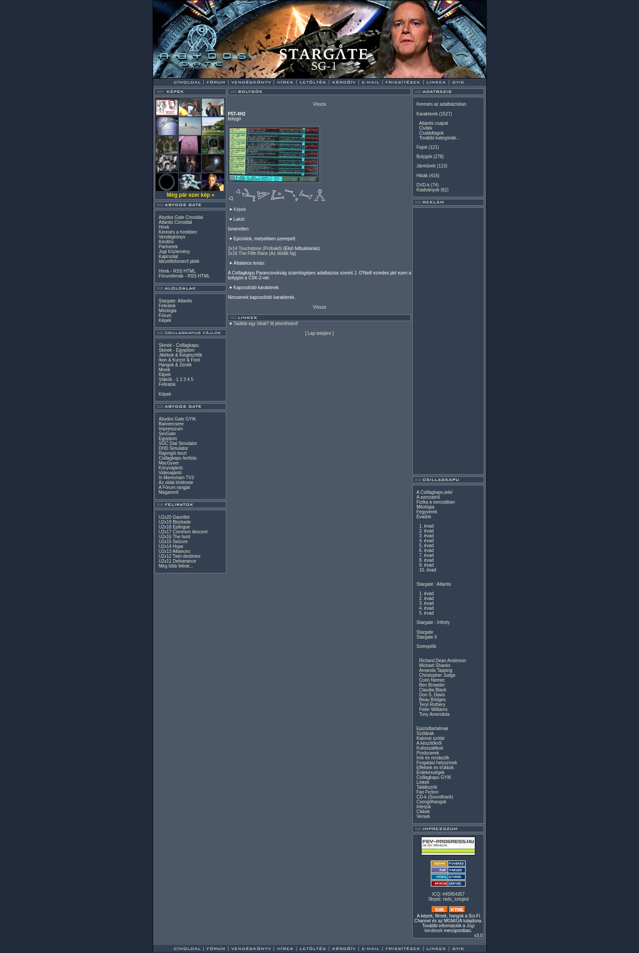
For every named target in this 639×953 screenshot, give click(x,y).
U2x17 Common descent (182, 531)
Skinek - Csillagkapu (178, 345)
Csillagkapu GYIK (433, 777)
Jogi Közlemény (174, 251)
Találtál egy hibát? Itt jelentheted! (265, 323)
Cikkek (423, 811)
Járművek (425, 165)
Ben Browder (432, 685)
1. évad (426, 526)
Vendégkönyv (171, 236)
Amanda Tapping (435, 670)
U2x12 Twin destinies (179, 556)
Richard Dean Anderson (442, 660)
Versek (423, 816)
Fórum (164, 315)
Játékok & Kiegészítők (180, 355)
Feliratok (166, 305)
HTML (190, 271)
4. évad (426, 540)
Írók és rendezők (432, 757)
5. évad (426, 545)
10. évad (427, 570)
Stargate (424, 632)
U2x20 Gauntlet (173, 517)
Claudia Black (432, 689)
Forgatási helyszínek (436, 762)
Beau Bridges (432, 699)
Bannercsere (171, 423)
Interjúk (423, 806)
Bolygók (424, 156)
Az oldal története (175, 482)
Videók (165, 379)
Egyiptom (167, 438)
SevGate (167, 433)
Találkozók (426, 787)
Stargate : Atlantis (433, 584)
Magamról (168, 492)
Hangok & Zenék (175, 364)
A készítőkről (429, 743)
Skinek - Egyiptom (176, 350)
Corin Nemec (432, 680)
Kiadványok (427, 189)
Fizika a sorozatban (435, 502)
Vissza (319, 104)
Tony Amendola (434, 714)
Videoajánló (169, 472)
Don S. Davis (432, 694)
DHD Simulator (173, 448)
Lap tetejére (319, 333)
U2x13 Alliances (174, 551)
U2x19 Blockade (174, 522)
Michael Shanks (434, 665)
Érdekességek (430, 772)
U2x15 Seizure (173, 541)
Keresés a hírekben (177, 232)
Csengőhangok (431, 801)
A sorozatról (428, 497)
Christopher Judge (437, 675)
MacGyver (168, 463)
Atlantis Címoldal (175, 222)
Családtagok (431, 133)
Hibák (422, 175)
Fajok (421, 147)
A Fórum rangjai (174, 487)
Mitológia (167, 310)
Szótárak (425, 733)
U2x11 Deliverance (177, 561)
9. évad (426, 565)
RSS (177, 271)
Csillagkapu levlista (177, 458)
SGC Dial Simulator (177, 443)
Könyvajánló (170, 467)
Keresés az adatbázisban (441, 104)
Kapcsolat (168, 256)
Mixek (164, 369)
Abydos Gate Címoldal (180, 217)
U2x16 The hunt (174, 536)
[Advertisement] (448, 341)
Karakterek (427, 113)
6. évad (426, 550)
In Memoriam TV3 (175, 477)
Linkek (422, 782)
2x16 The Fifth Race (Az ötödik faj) (262, 253)
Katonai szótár (430, 738)
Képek (164, 320)
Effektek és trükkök (435, 767)
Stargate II (426, 637)
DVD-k (422, 185)
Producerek (427, 752)
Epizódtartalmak (432, 728)
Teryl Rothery (432, 704)
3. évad (426, 535)
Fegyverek (426, 511)
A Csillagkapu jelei (434, 492)
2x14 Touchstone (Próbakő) (255, 248)
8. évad (426, 560)
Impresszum (170, 428)
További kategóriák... (439, 137)
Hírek (163, 227)
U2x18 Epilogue (174, 526)
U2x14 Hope (170, 546)
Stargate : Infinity (433, 622)
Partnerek (168, 246)
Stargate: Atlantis (175, 300)
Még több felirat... (175, 566)
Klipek (164, 374)
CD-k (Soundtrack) (434, 796)
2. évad (426, 530)
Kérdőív (166, 241)
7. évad (426, 555)
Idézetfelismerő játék (178, 261)
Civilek (425, 128)
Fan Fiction (427, 792)
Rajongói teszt (172, 453)
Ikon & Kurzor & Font (179, 359)
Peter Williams (433, 709)
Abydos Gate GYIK (177, 419)
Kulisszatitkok (429, 748)
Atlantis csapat (433, 123)
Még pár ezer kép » (190, 195)
